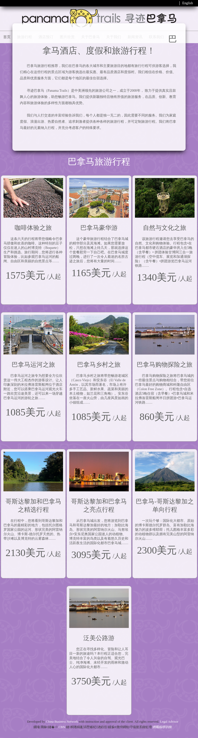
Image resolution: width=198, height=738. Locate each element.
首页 (7, 37)
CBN (62, 727)
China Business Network (62, 721)
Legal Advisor (169, 721)
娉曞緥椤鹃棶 (162, 727)
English (187, 3)
